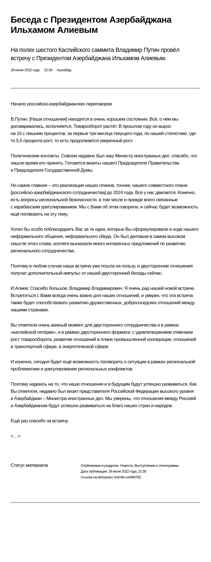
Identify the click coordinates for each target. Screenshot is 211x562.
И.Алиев (19, 288)
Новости (126, 465)
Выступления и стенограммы (156, 465)
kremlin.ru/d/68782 (127, 477)
